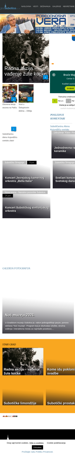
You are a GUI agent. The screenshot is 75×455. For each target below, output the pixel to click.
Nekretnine (68, 6)
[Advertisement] (38, 242)
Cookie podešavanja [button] (56, 443)
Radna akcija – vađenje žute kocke (26, 71)
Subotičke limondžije (20, 403)
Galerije (56, 6)
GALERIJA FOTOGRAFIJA (16, 268)
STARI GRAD (9, 344)
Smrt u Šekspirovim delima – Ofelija (25, 107)
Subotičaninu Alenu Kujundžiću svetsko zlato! (9, 137)
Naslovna (26, 6)
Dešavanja (45, 6)
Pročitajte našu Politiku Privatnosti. (37, 452)
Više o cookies (36, 443)
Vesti (35, 6)
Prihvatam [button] (38, 447)
